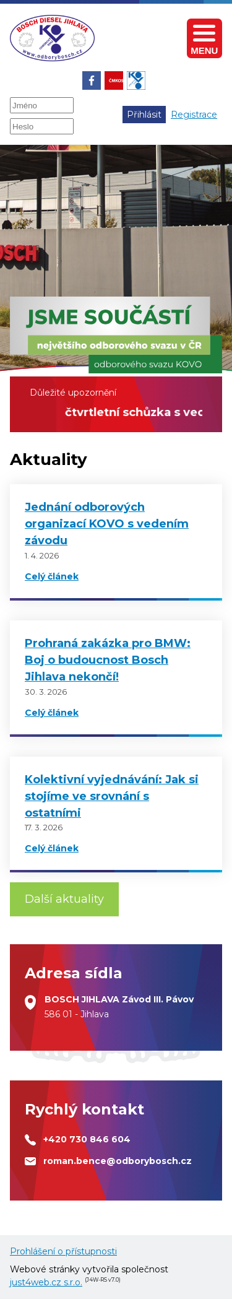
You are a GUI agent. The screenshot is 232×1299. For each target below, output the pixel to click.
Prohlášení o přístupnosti (63, 1251)
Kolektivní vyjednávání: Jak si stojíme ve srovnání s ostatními (112, 796)
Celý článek (52, 576)
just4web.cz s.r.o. (46, 1282)
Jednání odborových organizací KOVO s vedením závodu (107, 523)
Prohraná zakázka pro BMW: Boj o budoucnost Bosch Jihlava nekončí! (108, 660)
